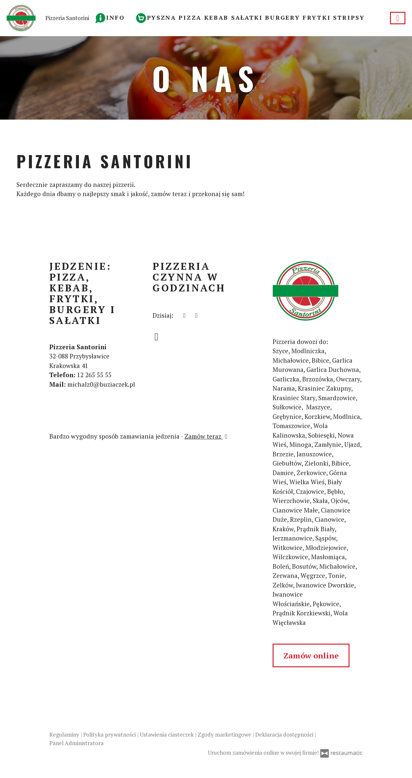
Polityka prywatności (110, 734)
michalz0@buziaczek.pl (101, 384)
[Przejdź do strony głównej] (318, 291)
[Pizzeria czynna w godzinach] (196, 315)
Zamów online (311, 655)
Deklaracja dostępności (285, 734)
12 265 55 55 (94, 375)
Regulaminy (65, 734)
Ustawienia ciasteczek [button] (167, 734)
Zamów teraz (206, 436)
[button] (110, 17)
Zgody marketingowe (225, 734)
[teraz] (184, 315)
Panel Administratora (76, 743)
